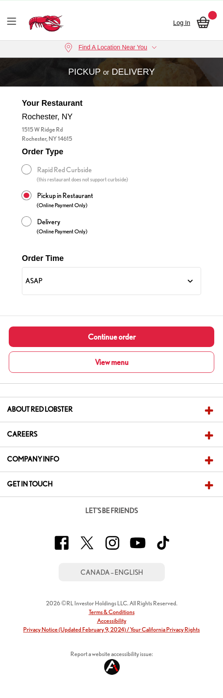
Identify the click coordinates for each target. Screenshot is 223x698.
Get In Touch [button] (29, 484)
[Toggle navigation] (11, 20)
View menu (112, 362)
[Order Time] (111, 281)
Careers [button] (22, 434)
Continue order (112, 336)
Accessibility (111, 620)
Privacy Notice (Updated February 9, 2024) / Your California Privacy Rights (111, 629)
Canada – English (111, 572)
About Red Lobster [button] (40, 409)
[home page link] (46, 21)
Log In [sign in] (181, 22)
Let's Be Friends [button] (111, 511)
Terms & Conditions (112, 611)
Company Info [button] (33, 459)
